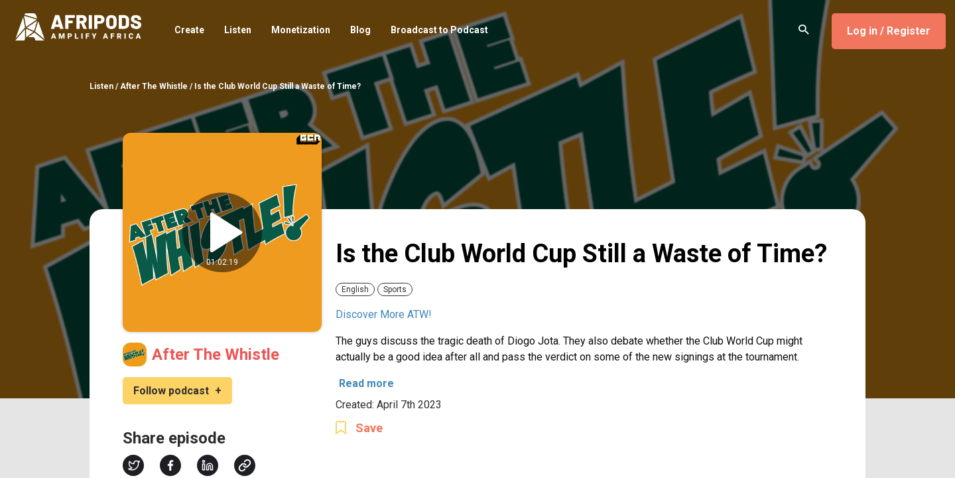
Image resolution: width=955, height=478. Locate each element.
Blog (360, 30)
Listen (237, 30)
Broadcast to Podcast (439, 30)
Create (189, 30)
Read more (366, 383)
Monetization (300, 30)
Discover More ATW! (384, 314)
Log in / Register (888, 31)
